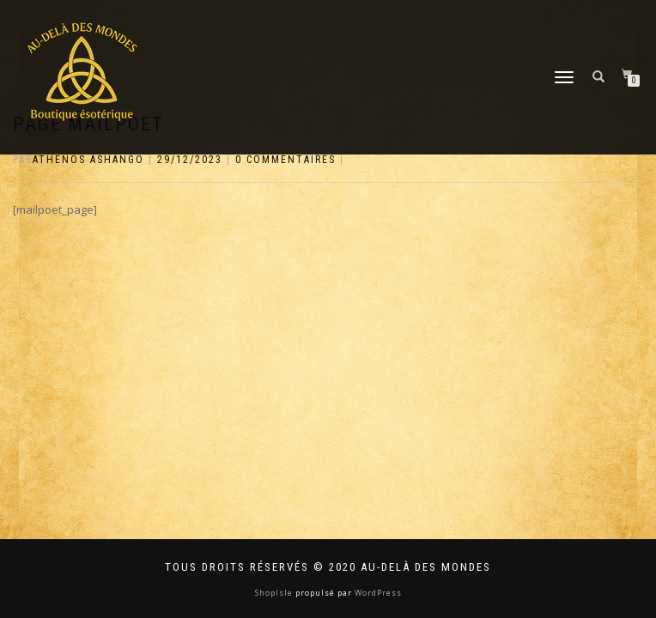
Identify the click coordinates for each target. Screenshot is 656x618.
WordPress (377, 592)
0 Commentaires (285, 160)
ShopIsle (275, 592)
